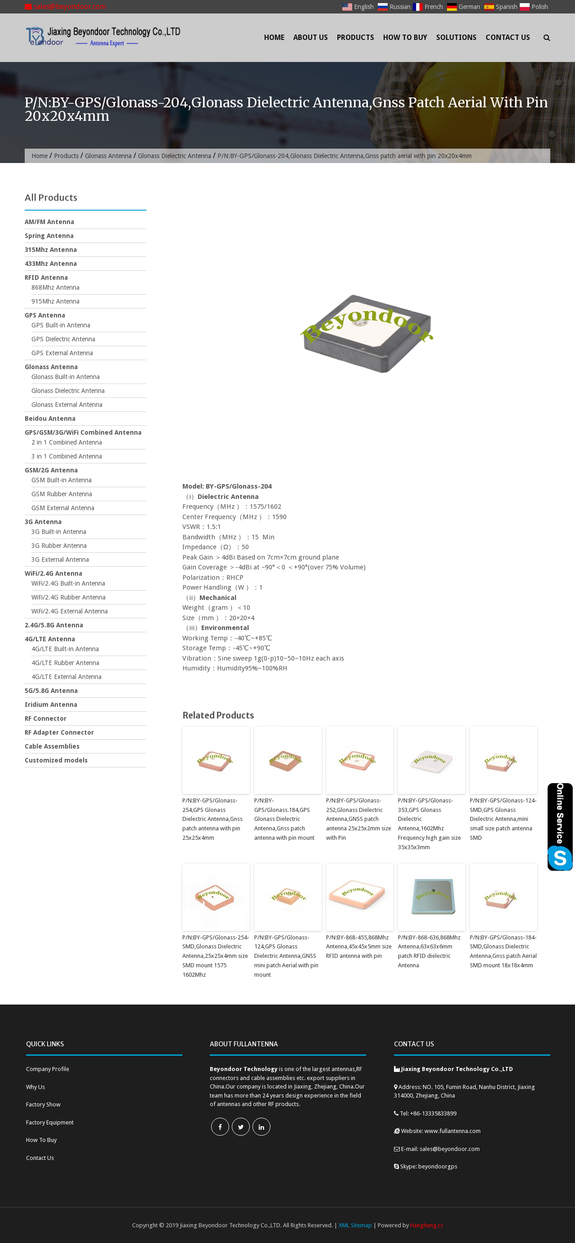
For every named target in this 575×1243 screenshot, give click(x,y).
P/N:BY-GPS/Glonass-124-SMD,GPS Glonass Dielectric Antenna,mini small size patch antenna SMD (503, 819)
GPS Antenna (45, 315)
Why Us (35, 1087)
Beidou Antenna (50, 418)
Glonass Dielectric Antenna (174, 155)
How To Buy (405, 37)
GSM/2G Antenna (51, 470)
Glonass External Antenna (66, 404)
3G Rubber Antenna (59, 545)
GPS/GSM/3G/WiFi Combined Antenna (83, 432)
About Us (310, 37)
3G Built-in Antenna (58, 531)
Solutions (456, 37)
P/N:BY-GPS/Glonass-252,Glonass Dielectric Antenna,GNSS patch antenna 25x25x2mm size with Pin (358, 819)
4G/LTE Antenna (50, 639)
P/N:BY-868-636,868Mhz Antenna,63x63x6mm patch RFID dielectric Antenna (429, 951)
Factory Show (43, 1104)
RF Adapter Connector (59, 732)
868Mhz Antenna (55, 287)
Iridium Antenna (51, 704)
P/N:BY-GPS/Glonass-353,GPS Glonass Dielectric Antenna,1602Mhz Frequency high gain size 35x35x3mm (429, 824)
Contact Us (508, 37)
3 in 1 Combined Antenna (66, 456)
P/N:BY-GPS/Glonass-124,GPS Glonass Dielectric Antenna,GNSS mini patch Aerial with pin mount (286, 956)
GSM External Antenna (62, 507)
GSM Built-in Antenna (61, 480)
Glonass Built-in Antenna (65, 376)
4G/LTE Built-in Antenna (65, 648)
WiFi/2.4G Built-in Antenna (68, 583)
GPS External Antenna (62, 353)
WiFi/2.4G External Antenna (69, 611)
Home (274, 37)
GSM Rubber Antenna (61, 494)
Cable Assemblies (52, 746)
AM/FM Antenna (49, 221)
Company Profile (47, 1069)
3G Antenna (43, 521)
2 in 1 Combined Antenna (66, 442)
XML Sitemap (355, 1225)
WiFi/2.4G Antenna (53, 573)
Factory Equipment (50, 1122)
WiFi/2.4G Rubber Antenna (68, 597)
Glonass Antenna (108, 155)
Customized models (56, 760)
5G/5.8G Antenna (51, 690)
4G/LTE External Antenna (66, 676)
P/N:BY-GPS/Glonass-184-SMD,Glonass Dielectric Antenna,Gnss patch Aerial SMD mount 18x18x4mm (503, 951)
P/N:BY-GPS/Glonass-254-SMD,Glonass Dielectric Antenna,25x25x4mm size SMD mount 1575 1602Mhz (215, 956)
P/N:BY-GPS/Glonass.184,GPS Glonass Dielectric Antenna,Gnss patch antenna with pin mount (284, 819)
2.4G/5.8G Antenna (54, 625)
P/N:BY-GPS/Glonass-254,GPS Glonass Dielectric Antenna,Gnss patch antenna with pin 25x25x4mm (212, 819)
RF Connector (45, 718)
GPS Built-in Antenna (60, 325)
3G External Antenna (60, 559)
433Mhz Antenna (51, 263)
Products (355, 37)
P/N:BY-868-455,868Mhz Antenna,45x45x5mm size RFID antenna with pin (359, 947)
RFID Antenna (46, 277)
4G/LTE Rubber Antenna (65, 662)
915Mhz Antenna (55, 301)
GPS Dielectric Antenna (63, 339)
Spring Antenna (49, 235)
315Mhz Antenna (51, 249)
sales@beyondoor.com (65, 6)
